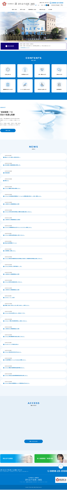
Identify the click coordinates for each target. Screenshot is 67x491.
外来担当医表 (7, 174)
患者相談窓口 (59, 90)
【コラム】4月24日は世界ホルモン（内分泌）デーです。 (15, 314)
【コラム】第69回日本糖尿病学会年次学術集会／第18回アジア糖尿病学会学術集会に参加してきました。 (24, 259)
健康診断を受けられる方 (8, 90)
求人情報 (50, 9)
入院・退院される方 (42, 75)
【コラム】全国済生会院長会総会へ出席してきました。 (15, 236)
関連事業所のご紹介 (32, 9)
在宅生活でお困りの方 (42, 90)
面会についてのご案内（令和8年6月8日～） (13, 158)
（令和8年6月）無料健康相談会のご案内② (12, 220)
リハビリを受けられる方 (25, 90)
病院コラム (7, 181)
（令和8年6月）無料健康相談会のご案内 (12, 275)
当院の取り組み (42, 9)
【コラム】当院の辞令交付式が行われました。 (13, 353)
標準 (35, 5)
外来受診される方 (24, 75)
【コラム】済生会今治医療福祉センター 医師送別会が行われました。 (17, 384)
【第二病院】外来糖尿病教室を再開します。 (13, 166)
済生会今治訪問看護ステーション (11, 244)
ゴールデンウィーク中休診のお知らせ (11, 345)
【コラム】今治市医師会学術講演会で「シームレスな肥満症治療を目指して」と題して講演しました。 (23, 197)
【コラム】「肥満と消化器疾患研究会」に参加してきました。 (16, 322)
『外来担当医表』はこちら (25, 48)
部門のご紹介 (22, 9)
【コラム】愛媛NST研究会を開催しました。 (13, 189)
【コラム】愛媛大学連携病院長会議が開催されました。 (15, 368)
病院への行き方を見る (34, 442)
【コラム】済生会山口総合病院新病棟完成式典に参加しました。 (16, 376)
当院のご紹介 (14, 9)
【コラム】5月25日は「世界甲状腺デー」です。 (13, 267)
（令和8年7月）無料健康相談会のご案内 (12, 205)
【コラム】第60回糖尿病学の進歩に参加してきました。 (15, 337)
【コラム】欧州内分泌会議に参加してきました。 (13, 283)
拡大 (38, 5)
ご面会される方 (59, 75)
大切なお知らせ (8, 75)
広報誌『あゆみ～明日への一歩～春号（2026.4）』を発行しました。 (17, 306)
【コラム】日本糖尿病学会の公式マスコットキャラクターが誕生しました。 (18, 228)
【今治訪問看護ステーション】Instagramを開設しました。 (15, 361)
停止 (66, 39)
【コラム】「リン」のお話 (9, 298)
